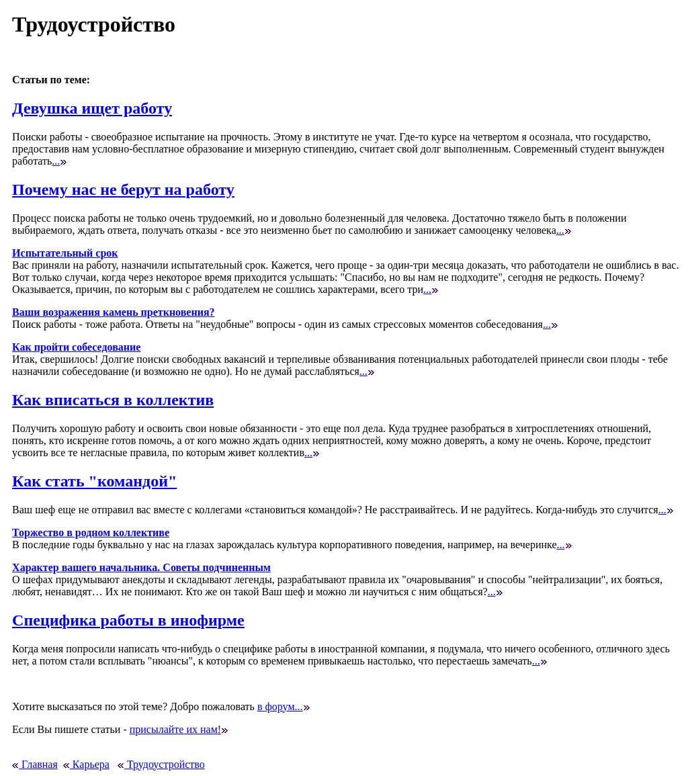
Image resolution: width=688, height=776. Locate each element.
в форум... (283, 706)
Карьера (86, 764)
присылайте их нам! (179, 729)
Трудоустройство (161, 764)
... (59, 161)
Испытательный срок (65, 253)
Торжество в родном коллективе (90, 532)
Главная (35, 764)
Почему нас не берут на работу (123, 189)
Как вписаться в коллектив (113, 399)
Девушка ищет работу (92, 108)
